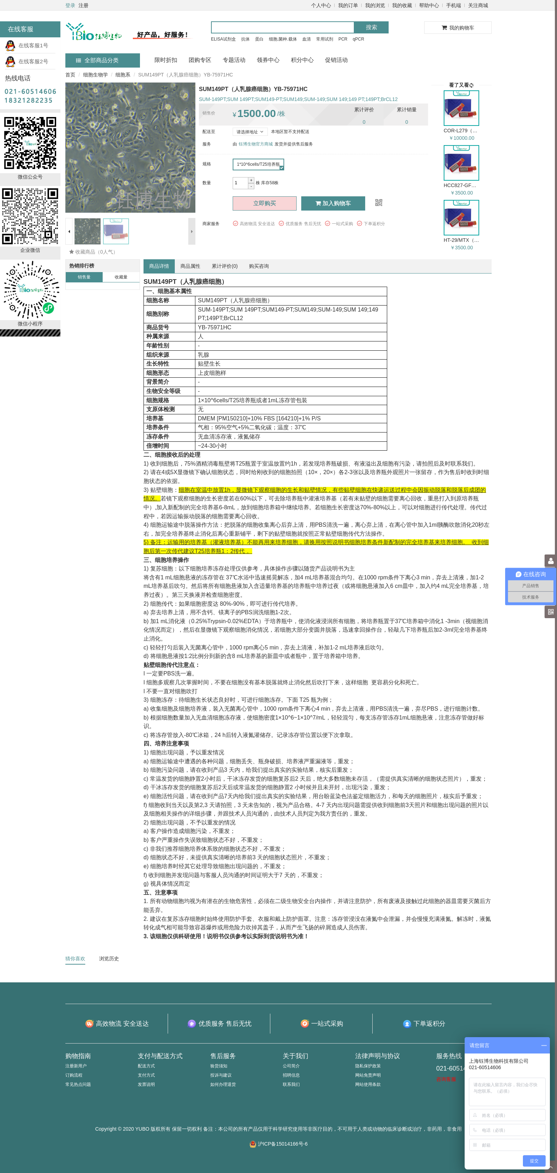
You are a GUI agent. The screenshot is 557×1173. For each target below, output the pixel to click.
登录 (70, 5)
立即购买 (264, 203)
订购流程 (73, 1075)
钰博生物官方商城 (256, 144)
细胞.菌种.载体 (283, 39)
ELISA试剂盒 (223, 39)
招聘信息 (291, 1075)
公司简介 (291, 1065)
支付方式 (146, 1075)
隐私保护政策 (368, 1065)
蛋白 (259, 39)
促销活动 (336, 60)
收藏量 (121, 277)
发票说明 (146, 1084)
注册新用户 (76, 1065)
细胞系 (122, 75)
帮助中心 (429, 5)
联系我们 (291, 1084)
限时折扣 (166, 60)
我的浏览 (375, 5)
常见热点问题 (78, 1084)
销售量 (84, 277)
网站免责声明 (368, 1075)
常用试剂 (324, 39)
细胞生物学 (95, 75)
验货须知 (218, 1065)
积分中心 (302, 60)
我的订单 (348, 5)
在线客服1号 (26, 45)
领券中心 (268, 60)
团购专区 (200, 60)
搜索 (371, 27)
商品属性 (190, 266)
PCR (343, 39)
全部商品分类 (97, 60)
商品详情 (159, 266)
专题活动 (234, 60)
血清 (306, 39)
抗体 (245, 39)
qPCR (358, 39)
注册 (83, 5)
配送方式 (146, 1065)
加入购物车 (333, 203)
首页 (70, 75)
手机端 (453, 5)
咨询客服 (446, 1079)
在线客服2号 (26, 61)
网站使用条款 (368, 1084)
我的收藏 (402, 5)
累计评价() (225, 266)
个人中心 (321, 5)
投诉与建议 (221, 1075)
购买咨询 (259, 266)
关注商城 (478, 5)
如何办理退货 (223, 1084)
